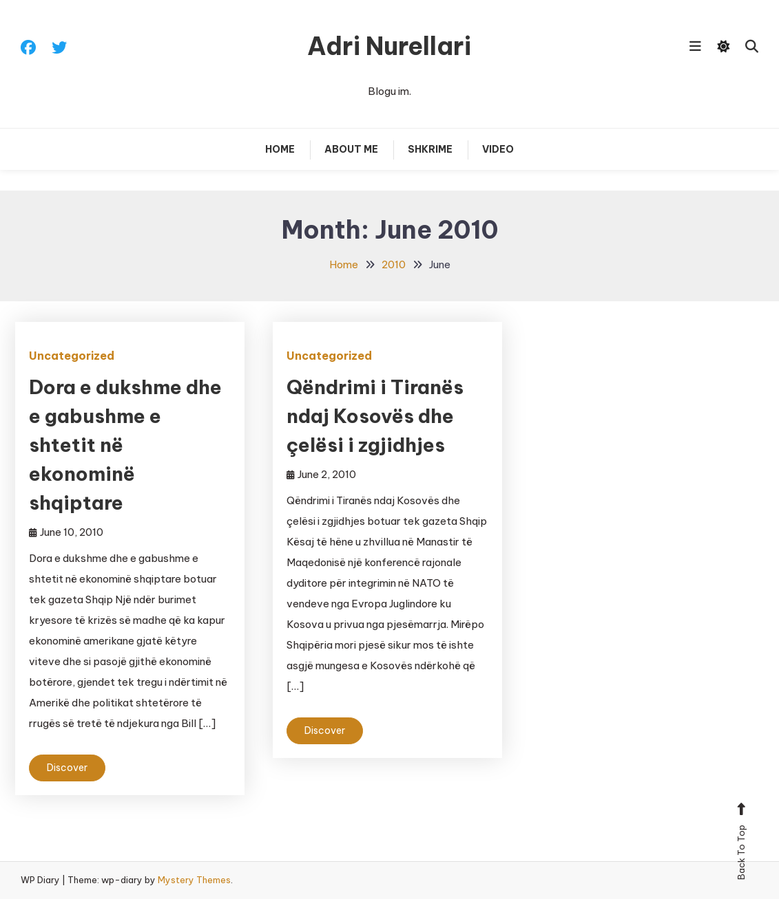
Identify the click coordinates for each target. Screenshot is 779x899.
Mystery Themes (194, 879)
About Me (351, 149)
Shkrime (430, 149)
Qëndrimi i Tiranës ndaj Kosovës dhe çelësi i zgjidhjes (375, 416)
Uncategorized (71, 355)
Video (498, 149)
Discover (67, 767)
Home (280, 149)
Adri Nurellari (389, 46)
